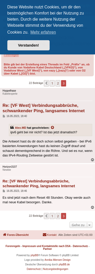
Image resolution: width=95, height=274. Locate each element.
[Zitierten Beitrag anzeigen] (52, 127)
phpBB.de (64, 264)
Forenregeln (11, 54)
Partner (47, 249)
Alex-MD (20, 127)
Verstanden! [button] (28, 45)
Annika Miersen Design (58, 259)
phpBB (34, 255)
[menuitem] (49, 235)
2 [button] (58, 83)
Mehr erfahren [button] (43, 32)
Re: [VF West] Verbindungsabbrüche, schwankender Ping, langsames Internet (44, 108)
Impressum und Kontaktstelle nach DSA (47, 246)
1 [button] (52, 83)
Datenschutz (80, 246)
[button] (46, 83)
